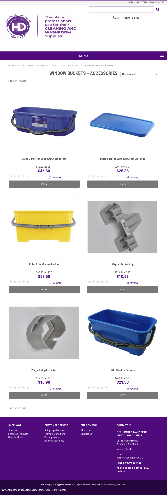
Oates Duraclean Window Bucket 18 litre (44, 158)
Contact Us (86, 434)
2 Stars (15, 176)
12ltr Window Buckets (122, 370)
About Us (85, 430)
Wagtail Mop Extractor (44, 370)
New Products (15, 437)
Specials (12, 430)
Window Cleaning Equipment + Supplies (37, 66)
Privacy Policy (51, 437)
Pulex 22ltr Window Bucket (44, 264)
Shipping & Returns (54, 430)
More (44, 184)
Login (130, 2)
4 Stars (24, 176)
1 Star (11, 176)
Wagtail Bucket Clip (122, 264)
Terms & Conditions (54, 434)
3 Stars (19, 176)
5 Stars (28, 176)
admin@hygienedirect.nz (130, 457)
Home (11, 66)
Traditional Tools (70, 66)
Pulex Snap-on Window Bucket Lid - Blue (122, 158)
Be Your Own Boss (54, 440)
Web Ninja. (121, 485)
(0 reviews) (55, 177)
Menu (83, 56)
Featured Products (18, 434)
